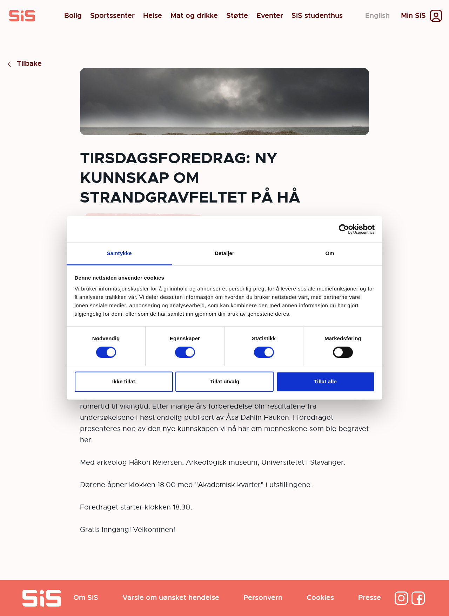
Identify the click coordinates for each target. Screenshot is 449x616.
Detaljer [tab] (224, 253)
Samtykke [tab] (119, 253)
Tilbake (24, 64)
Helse (152, 16)
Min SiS (413, 16)
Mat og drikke (194, 16)
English (377, 15)
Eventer (269, 16)
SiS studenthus (317, 16)
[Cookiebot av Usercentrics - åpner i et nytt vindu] (344, 229)
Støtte (237, 16)
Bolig (73, 16)
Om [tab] (329, 253)
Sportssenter (112, 16)
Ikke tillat (123, 381)
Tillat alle (325, 381)
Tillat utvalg (224, 381)
